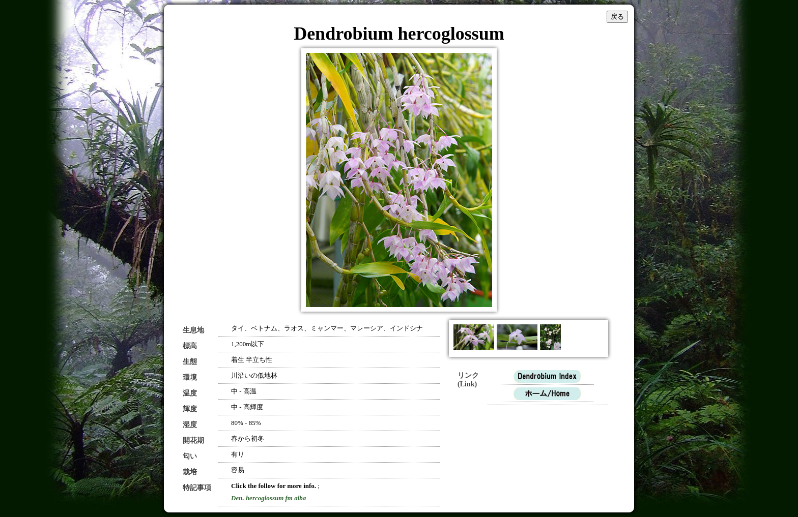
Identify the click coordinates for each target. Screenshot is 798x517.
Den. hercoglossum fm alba (268, 498)
